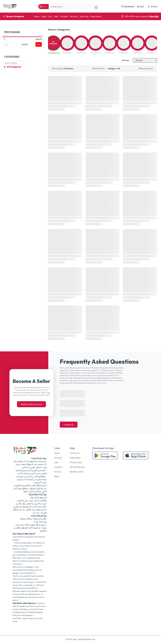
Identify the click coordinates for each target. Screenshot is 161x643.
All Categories (14, 66)
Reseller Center (77, 471)
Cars (50, 16)
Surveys (57, 471)
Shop (43, 16)
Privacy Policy (76, 462)
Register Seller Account (31, 404)
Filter (39, 44)
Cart (140, 6)
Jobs (56, 16)
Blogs (56, 476)
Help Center (95, 16)
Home (36, 16)
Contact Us (69, 424)
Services (73, 16)
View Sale (153, 16)
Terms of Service (77, 467)
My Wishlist (127, 6)
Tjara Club (84, 16)
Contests (64, 16)
